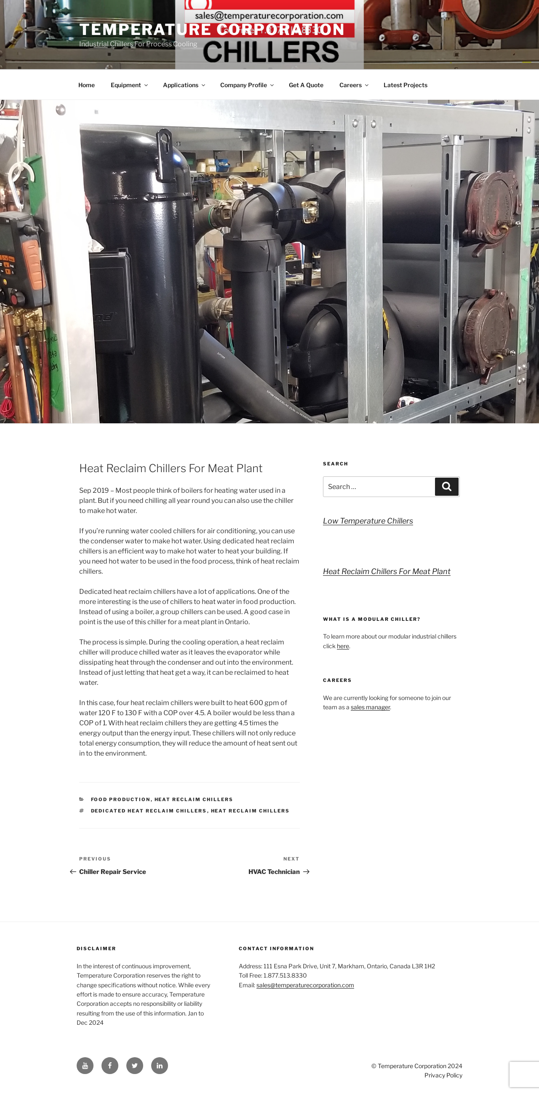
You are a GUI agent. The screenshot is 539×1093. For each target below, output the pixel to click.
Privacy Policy (443, 1075)
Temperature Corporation (212, 29)
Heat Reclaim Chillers (194, 799)
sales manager (370, 707)
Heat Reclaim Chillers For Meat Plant (387, 571)
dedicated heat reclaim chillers (149, 811)
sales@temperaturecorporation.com (305, 985)
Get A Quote (306, 84)
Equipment (130, 84)
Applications (184, 84)
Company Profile (247, 84)
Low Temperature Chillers (368, 520)
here (343, 645)
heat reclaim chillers (250, 811)
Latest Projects (405, 84)
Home (86, 84)
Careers (354, 84)
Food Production (121, 799)
